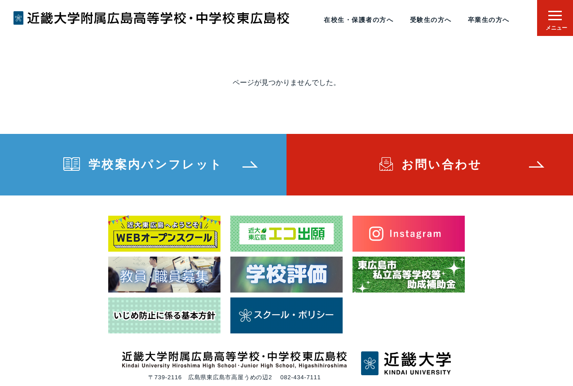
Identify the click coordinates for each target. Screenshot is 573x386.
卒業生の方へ (489, 19)
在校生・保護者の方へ (358, 19)
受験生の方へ (431, 19)
